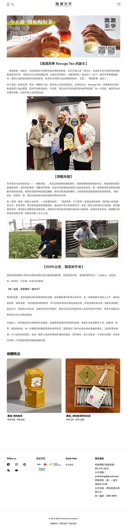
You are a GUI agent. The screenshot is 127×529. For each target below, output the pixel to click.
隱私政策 (63, 523)
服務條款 (54, 523)
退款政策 (73, 523)
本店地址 (69, 464)
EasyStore (74, 518)
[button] (8, 4)
